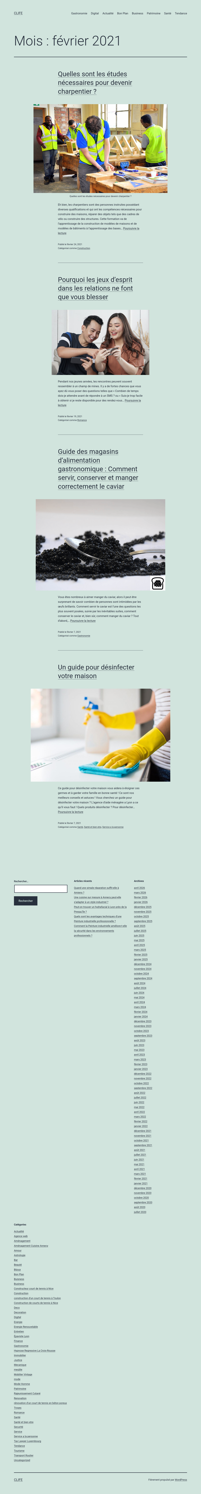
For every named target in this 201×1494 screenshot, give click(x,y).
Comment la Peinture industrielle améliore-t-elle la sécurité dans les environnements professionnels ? (100, 930)
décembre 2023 (142, 1021)
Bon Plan (122, 13)
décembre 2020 (142, 1188)
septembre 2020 (143, 1202)
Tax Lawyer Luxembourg (27, 1441)
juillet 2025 (140, 930)
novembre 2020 (142, 1192)
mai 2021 (139, 1164)
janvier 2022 (141, 1126)
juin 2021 (139, 1159)
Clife (18, 13)
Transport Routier (23, 1455)
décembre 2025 (142, 906)
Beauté (18, 1264)
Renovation (20, 1398)
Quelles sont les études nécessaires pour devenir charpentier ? (95, 82)
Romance (82, 420)
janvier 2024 (141, 1016)
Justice (18, 1360)
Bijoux (17, 1269)
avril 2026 (139, 887)
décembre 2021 (142, 1130)
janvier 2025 (141, 959)
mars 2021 (140, 1173)
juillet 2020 (140, 1212)
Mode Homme (22, 1383)
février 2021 (140, 1178)
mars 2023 (140, 1059)
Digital (95, 13)
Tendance (181, 13)
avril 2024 (139, 1002)
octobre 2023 (141, 1030)
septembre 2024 (143, 978)
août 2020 (139, 1207)
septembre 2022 (143, 1088)
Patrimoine (153, 13)
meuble (18, 1369)
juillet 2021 (140, 1154)
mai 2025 (139, 940)
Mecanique (20, 1364)
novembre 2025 (142, 911)
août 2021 (139, 1149)
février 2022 (140, 1121)
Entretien (19, 1331)
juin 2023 (139, 1045)
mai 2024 (139, 997)
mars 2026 (140, 892)
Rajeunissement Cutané (27, 1393)
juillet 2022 (140, 1097)
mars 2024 (140, 1007)
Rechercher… (21, 881)
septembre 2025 (143, 921)
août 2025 (139, 925)
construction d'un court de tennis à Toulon (37, 1298)
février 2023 (140, 1064)
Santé (167, 13)
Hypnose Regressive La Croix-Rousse (34, 1350)
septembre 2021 (143, 1145)
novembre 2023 (142, 1026)
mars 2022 (140, 1116)
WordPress (181, 1479)
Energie (18, 1322)
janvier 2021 (141, 1183)
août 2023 (139, 1040)
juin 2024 (139, 992)
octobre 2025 (141, 916)
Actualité (107, 13)
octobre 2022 (141, 1083)
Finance (18, 1341)
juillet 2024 (140, 987)
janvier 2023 (141, 1068)
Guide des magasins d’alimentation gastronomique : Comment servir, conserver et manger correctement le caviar (98, 469)
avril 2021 (139, 1169)
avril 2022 (139, 1111)
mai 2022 (139, 1107)
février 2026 (140, 897)
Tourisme (19, 1450)
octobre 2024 (141, 973)
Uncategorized (22, 1460)
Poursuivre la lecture (82, 620)
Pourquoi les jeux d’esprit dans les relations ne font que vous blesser (95, 288)
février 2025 (140, 954)
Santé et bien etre (92, 827)
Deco (17, 1307)
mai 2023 (139, 1049)
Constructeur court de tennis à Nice (33, 1288)
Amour (17, 1250)
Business (137, 13)
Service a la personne (113, 827)
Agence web (21, 1236)
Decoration (20, 1312)
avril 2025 (139, 945)
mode (17, 1379)
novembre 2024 (142, 968)
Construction (83, 248)
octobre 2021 (141, 1140)
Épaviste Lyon (21, 1336)
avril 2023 (139, 1054)
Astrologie (19, 1255)
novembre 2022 (142, 1078)
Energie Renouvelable (26, 1326)
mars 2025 (140, 949)
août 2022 (139, 1092)
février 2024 (140, 1011)
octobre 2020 (141, 1197)
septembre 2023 (143, 1035)
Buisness (19, 1279)
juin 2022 (139, 1102)
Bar (16, 1260)
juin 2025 (139, 935)
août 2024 (139, 983)
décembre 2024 (142, 964)
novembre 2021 (142, 1135)
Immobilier (20, 1355)
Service (18, 1431)
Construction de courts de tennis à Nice (36, 1302)
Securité (18, 1426)
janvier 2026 (141, 902)
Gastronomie (79, 13)
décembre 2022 (142, 1073)
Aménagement (22, 1240)
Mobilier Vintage (23, 1374)
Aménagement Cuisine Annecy (31, 1245)
